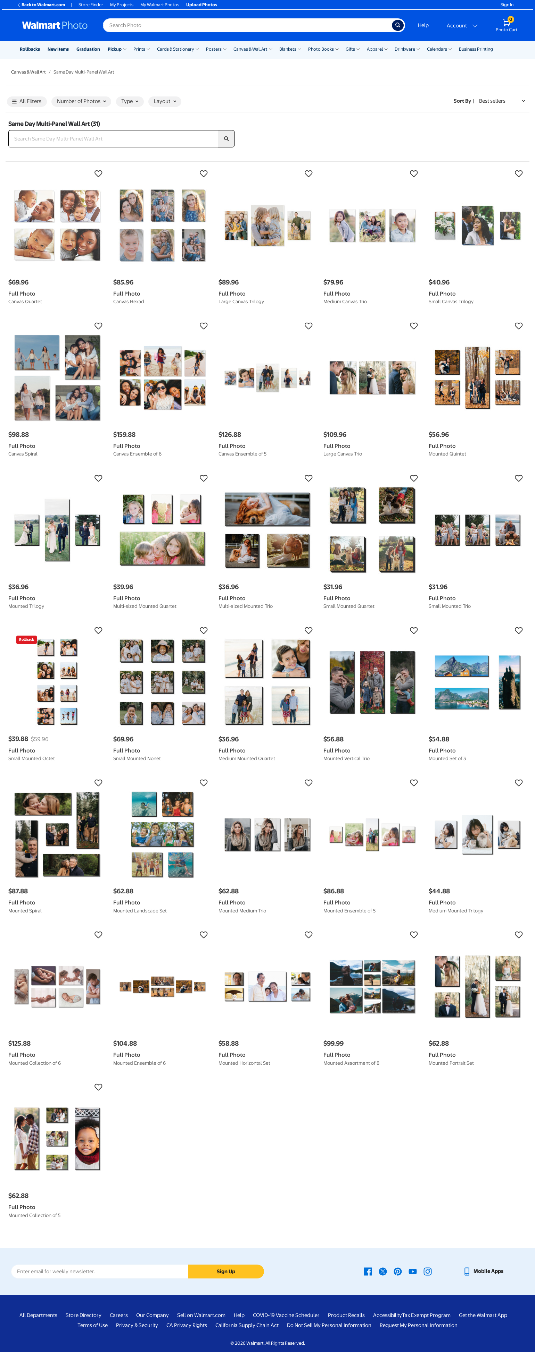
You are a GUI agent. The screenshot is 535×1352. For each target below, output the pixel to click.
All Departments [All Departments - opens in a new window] (38, 1315)
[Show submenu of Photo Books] (337, 48)
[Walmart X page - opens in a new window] (383, 1271)
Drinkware (405, 49)
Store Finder (91, 4)
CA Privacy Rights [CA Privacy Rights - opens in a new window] (186, 1325)
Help (423, 25)
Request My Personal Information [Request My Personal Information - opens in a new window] (419, 1325)
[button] (57, 174)
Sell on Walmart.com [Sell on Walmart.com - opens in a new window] (201, 1315)
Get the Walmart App (483, 1315)
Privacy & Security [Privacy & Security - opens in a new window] (137, 1325)
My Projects (121, 4)
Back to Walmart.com (41, 4)
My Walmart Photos (159, 4)
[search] (226, 138)
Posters (214, 49)
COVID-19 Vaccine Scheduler (286, 1315)
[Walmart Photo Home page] (55, 25)
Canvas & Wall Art (250, 49)
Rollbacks (30, 49)
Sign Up (226, 1271)
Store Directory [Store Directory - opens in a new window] (83, 1315)
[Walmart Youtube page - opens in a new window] (413, 1271)
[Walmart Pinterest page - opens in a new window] (398, 1271)
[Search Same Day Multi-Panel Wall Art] (113, 138)
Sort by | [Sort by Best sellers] (464, 101)
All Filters (26, 101)
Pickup (115, 49)
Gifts (350, 49)
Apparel (375, 49)
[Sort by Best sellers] (502, 101)
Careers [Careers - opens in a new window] (119, 1315)
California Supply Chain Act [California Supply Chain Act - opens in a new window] (247, 1325)
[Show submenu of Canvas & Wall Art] (271, 48)
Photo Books (321, 49)
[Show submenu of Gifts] (358, 48)
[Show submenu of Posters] (225, 48)
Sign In (507, 4)
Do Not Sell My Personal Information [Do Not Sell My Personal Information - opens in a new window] (329, 1325)
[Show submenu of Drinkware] (418, 48)
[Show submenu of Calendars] (450, 48)
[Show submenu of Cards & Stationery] (197, 48)
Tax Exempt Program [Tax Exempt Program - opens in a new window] (426, 1315)
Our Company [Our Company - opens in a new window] (152, 1315)
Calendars (437, 49)
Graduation (88, 49)
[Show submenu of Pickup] (125, 48)
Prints (139, 49)
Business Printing (476, 49)
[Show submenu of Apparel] (386, 48)
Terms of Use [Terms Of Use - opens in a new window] (92, 1325)
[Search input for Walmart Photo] (247, 25)
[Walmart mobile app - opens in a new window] (483, 1271)
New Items (58, 49)
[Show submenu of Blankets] (299, 48)
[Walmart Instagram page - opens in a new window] (427, 1271)
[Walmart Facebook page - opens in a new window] (368, 1271)
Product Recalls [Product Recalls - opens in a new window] (346, 1315)
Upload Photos (201, 4)
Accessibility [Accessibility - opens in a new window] (387, 1315)
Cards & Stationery (175, 49)
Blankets (287, 49)
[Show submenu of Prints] (148, 48)
